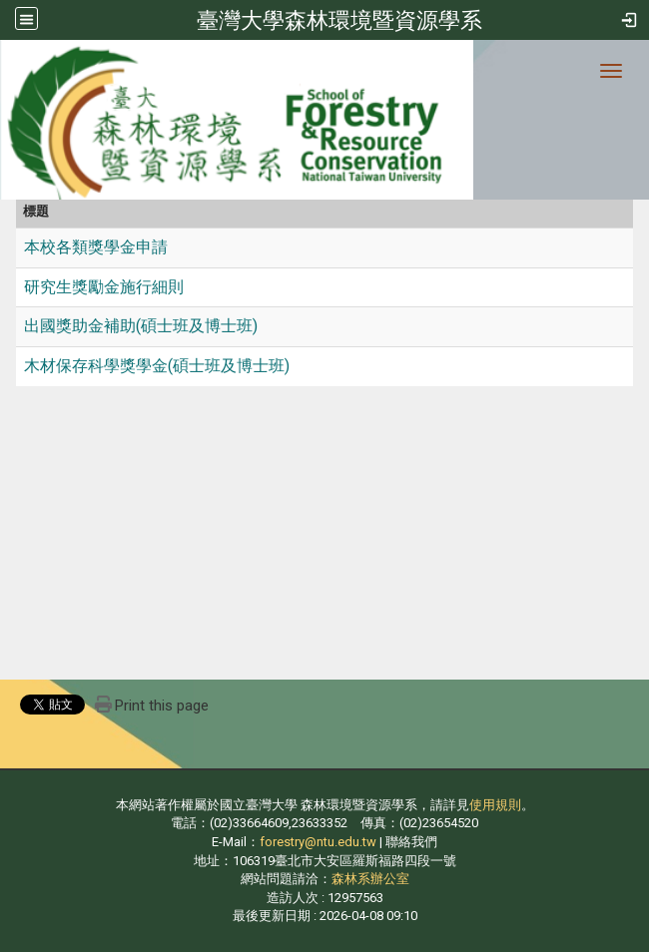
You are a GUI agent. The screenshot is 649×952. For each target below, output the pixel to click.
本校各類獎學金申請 (96, 247)
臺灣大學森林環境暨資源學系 (339, 20)
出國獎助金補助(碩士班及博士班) (141, 325)
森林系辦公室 (370, 878)
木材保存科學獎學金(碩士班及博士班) (157, 365)
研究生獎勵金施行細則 (104, 286)
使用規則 (495, 804)
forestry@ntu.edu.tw (318, 841)
